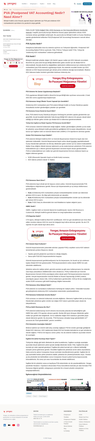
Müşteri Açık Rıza (83, 417)
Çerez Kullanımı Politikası (83, 425)
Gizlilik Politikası (83, 419)
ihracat (35, 396)
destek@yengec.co (38, 426)
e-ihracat (29, 396)
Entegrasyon (67, 414)
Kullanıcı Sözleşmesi (84, 422)
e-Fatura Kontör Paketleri (68, 422)
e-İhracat (29, 393)
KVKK (80, 414)
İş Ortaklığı (67, 431)
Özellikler (66, 417)
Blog (65, 428)
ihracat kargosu (43, 396)
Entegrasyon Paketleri (70, 419)
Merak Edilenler (68, 426)
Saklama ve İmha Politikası (83, 429)
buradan (74, 141)
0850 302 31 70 (37, 418)
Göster (12, 30)
